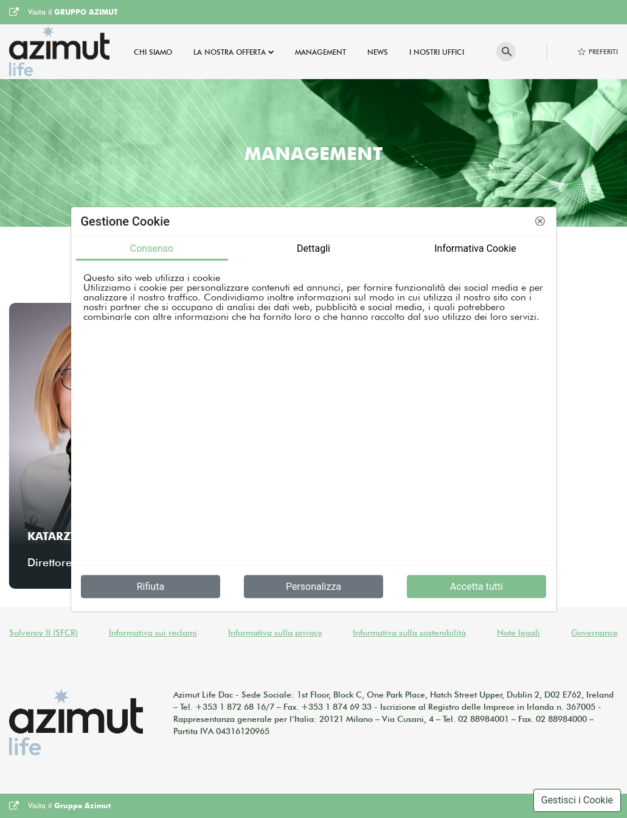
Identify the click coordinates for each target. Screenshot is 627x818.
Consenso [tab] (151, 248)
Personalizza (313, 586)
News (377, 52)
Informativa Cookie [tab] (475, 248)
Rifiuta (150, 586)
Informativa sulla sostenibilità (409, 632)
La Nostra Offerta (229, 52)
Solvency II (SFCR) (43, 632)
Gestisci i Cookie (577, 800)
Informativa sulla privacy (275, 632)
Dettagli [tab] (313, 248)
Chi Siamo (153, 52)
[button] (540, 221)
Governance (594, 632)
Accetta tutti (476, 586)
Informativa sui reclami (153, 632)
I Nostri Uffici (436, 52)
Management (320, 52)
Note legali (518, 632)
